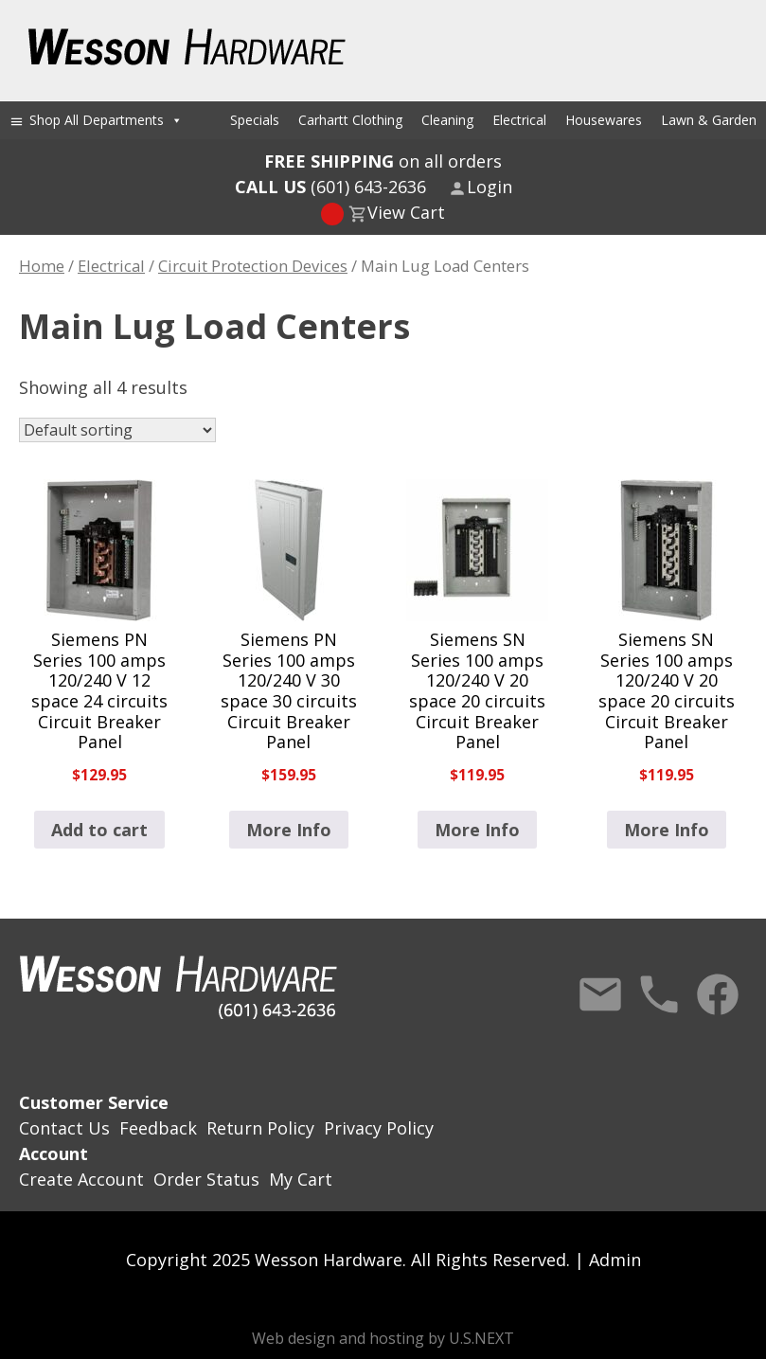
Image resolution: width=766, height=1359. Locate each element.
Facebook (717, 994)
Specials (254, 120)
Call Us (659, 994)
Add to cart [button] (99, 829)
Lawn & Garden (709, 120)
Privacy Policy (379, 1128)
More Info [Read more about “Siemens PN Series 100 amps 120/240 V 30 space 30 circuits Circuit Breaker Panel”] (288, 829)
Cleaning (447, 120)
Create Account (81, 1179)
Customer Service (94, 1102)
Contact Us (600, 994)
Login (489, 186)
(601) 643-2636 (330, 186)
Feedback (158, 1128)
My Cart (300, 1179)
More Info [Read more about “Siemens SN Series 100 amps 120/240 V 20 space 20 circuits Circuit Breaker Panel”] (477, 829)
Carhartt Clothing (350, 120)
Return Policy (260, 1128)
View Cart (406, 212)
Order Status (206, 1179)
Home (41, 266)
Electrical (519, 120)
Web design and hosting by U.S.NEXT (383, 1338)
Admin (615, 1259)
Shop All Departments (106, 120)
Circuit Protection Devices (252, 266)
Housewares (603, 120)
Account (53, 1153)
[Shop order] (117, 430)
